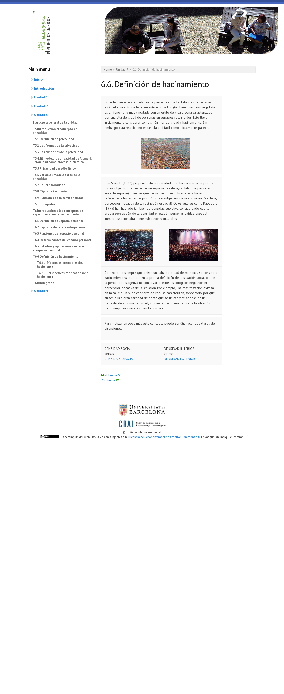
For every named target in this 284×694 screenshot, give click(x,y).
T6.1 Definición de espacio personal (58, 221)
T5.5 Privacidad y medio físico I (55, 169)
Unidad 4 (41, 291)
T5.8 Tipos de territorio (50, 191)
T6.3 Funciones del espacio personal (58, 233)
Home (108, 70)
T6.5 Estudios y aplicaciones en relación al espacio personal (61, 248)
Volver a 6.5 (113, 375)
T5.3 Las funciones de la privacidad (58, 152)
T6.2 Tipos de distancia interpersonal (59, 227)
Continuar (109, 380)
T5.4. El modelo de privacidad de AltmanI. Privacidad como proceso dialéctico (62, 160)
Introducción (44, 88)
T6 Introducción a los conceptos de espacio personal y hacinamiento (58, 213)
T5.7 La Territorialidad (49, 185)
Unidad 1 (41, 97)
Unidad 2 (41, 106)
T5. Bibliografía (44, 204)
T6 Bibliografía (43, 283)
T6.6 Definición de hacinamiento (56, 256)
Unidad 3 (41, 115)
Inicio (38, 79)
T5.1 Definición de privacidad (53, 139)
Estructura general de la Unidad (55, 123)
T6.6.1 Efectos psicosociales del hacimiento (60, 265)
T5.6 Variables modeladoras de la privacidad (56, 177)
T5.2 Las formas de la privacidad (56, 146)
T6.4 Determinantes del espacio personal (62, 240)
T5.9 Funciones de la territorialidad (58, 198)
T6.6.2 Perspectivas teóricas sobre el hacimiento (63, 275)
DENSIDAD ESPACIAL (120, 359)
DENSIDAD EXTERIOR (179, 359)
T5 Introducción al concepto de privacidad (55, 131)
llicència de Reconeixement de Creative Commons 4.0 (164, 437)
